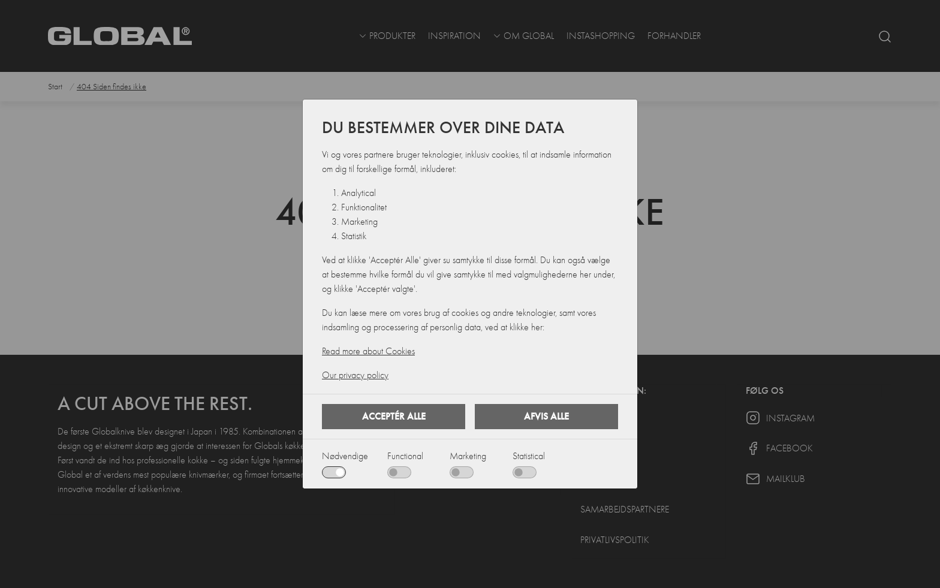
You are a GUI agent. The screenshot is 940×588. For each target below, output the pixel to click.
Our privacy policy (355, 375)
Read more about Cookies (368, 351)
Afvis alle (546, 416)
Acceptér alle (394, 416)
